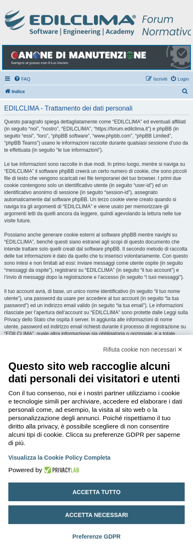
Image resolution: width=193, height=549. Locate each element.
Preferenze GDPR (96, 536)
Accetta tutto (96, 492)
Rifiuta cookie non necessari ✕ (143, 349)
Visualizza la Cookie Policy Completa (59, 457)
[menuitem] (22, 79)
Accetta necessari (96, 515)
